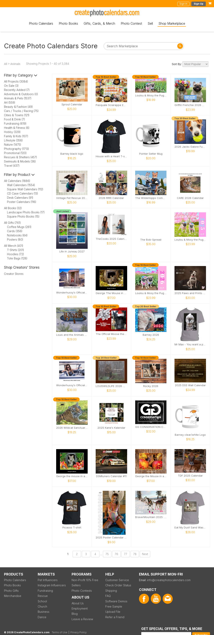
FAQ (108, 596)
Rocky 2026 (150, 386)
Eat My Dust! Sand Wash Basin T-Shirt (190, 527)
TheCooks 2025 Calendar (111, 238)
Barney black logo (71, 153)
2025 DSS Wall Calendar (190, 385)
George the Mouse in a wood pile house (151, 476)
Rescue (43, 596)
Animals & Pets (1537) (17, 98)
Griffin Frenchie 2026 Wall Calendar (190, 105)
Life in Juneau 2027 (71, 251)
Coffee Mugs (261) (19, 227)
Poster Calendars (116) (21, 202)
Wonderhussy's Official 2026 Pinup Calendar (72, 385)
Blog (75, 613)
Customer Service (117, 580)
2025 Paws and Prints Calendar (190, 293)
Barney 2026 (151, 334)
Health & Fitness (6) (16, 127)
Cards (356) (14, 231)
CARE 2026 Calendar (190, 198)
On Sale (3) (11, 85)
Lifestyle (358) (13, 140)
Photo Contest (131, 23)
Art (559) (9, 102)
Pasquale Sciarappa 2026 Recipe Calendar (111, 105)
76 (116, 554)
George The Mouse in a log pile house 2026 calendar (111, 293)
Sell (150, 23)
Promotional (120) (15, 153)
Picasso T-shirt (71, 527)
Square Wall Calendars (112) (25, 189)
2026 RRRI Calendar (111, 198)
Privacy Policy (78, 632)
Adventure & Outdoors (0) (21, 94)
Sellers (76, 585)
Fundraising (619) (15, 123)
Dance (42, 617)
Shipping (111, 590)
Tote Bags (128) (17, 258)
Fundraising (45, 590)
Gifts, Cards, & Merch (99, 23)
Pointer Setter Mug (150, 153)
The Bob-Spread (150, 239)
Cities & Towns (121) (16, 115)
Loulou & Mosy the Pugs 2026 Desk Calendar (151, 95)
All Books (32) (13, 208)
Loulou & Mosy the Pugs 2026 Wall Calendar (151, 293)
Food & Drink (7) (14, 119)
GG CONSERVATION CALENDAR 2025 (151, 426)
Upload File (112, 611)
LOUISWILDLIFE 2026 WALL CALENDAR (111, 386)
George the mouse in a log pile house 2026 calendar (72, 476)
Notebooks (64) (17, 235)
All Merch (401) (13, 245)
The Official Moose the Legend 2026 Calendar (111, 334)
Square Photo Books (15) (23, 216)
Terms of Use (59, 632)
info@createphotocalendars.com (169, 580)
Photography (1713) (16, 148)
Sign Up (198, 3)
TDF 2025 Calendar (190, 475)
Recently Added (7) (17, 90)
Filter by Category (20, 75)
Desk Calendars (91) (20, 197)
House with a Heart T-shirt (111, 156)
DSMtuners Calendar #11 (111, 476)
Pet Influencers (48, 580)
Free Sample (113, 606)
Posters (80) (15, 239)
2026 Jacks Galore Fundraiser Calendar (190, 146)
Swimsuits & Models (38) (20, 161)
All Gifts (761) (12, 222)
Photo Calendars (41, 23)
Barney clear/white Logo (190, 434)
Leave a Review (82, 619)
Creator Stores (13, 273)
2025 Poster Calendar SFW (111, 537)
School (42, 601)
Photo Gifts (11, 590)
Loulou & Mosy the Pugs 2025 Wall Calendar (190, 239)
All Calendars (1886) (17, 180)
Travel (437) (12, 165)
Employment (80, 608)
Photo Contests (82, 590)
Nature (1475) (12, 144)
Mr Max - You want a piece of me (190, 344)
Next (145, 554)
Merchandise (12, 596)
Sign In (183, 3)
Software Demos (116, 601)
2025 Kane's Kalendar (111, 427)
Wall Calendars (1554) (21, 185)
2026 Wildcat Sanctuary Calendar (72, 427)
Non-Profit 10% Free (85, 580)
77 (125, 554)
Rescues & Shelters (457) (20, 157)
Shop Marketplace (171, 23)
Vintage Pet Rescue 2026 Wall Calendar (72, 198)
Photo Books (68, 23)
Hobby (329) (12, 132)
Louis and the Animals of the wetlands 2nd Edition (72, 334)
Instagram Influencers (52, 585)
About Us (78, 603)
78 (135, 554)
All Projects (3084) (16, 81)
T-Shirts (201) (15, 250)
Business (43, 611)
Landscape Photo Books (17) (26, 212)
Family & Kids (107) (16, 136)
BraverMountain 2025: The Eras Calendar (151, 517)
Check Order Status (118, 585)
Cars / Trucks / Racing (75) (21, 111)
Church (42, 606)
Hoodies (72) (15, 254)
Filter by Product (19, 175)
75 (107, 554)
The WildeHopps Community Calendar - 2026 (151, 198)
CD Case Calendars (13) (22, 193)
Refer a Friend (114, 617)
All (5, 64)
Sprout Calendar (72, 104)
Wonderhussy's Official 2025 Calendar (72, 292)
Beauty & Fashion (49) (18, 106)
